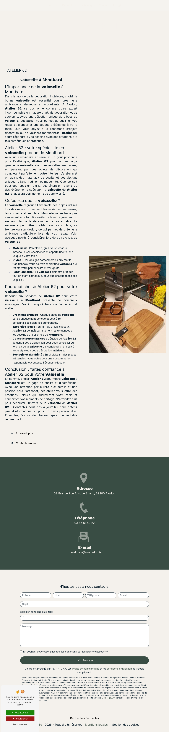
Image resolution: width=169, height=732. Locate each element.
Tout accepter (20, 712)
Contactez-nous (24, 443)
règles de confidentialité (85, 663)
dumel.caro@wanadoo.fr (84, 546)
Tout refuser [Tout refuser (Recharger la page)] (20, 718)
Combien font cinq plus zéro (36, 606)
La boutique (87, 5)
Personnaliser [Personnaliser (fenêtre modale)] (20, 724)
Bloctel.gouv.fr (108, 692)
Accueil (53, 5)
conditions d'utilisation (119, 663)
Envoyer (88, 655)
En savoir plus (22, 433)
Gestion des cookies (125, 725)
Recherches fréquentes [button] (84, 718)
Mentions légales (96, 725)
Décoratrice (69, 5)
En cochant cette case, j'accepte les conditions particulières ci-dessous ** (65, 645)
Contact (104, 5)
